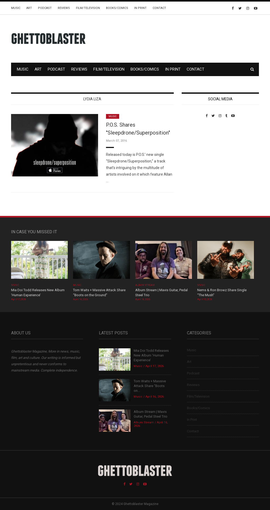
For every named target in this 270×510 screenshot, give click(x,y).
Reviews (64, 8)
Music (15, 8)
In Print (140, 8)
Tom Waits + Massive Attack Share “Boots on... (150, 386)
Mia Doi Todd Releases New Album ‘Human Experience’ (151, 355)
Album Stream (145, 285)
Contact (159, 8)
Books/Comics (117, 8)
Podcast (45, 8)
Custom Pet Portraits (197, 154)
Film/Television (88, 8)
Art (29, 8)
